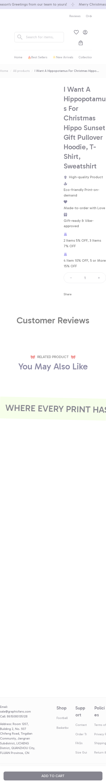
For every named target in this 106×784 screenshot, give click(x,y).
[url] (17, 711)
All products (21, 71)
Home (4, 71)
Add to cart (53, 776)
